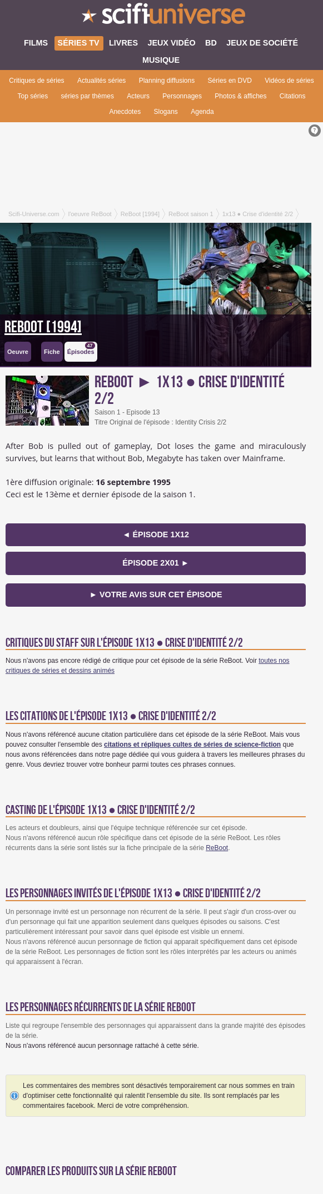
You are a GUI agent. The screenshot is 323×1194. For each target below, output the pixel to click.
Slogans (165, 112)
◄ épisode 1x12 (155, 534)
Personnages (182, 96)
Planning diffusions (167, 80)
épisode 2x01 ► (155, 562)
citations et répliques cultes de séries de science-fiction (192, 744)
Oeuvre (17, 351)
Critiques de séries (36, 80)
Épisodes (81, 348)
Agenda (202, 112)
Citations (293, 96)
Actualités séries (101, 80)
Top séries (32, 96)
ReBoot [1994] (43, 327)
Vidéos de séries (289, 80)
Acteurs (138, 96)
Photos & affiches (240, 96)
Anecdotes (125, 112)
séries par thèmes (87, 96)
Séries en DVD (230, 80)
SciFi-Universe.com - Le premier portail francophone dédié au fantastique (161, 17)
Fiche (52, 351)
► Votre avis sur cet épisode (156, 594)
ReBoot (217, 848)
